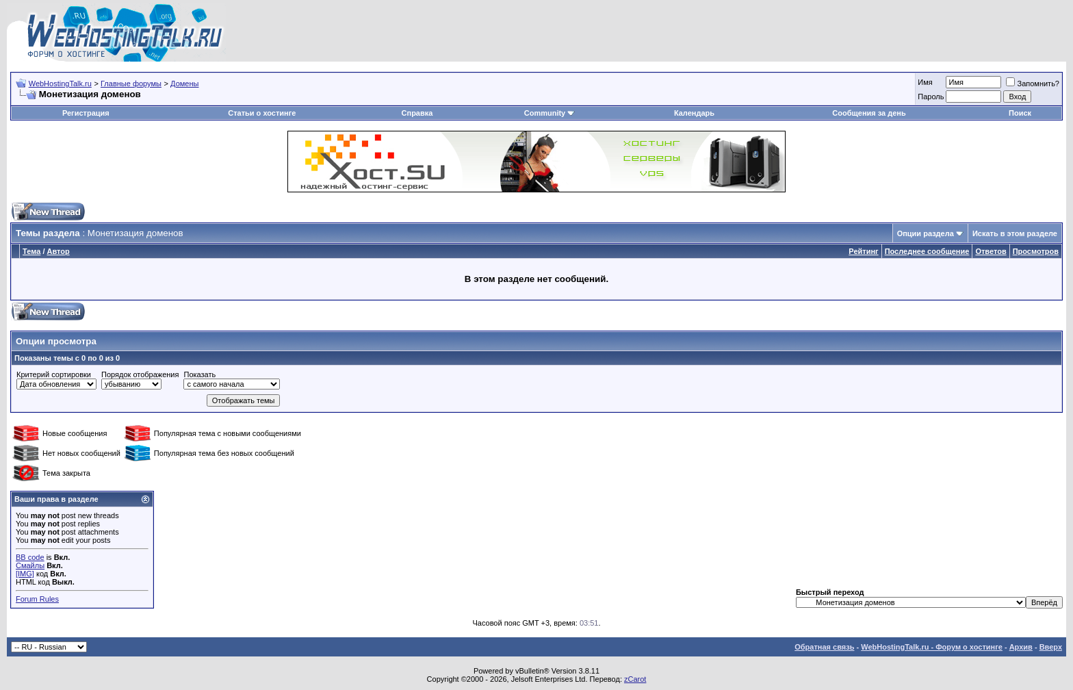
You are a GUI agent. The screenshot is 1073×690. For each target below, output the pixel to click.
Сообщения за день (868, 113)
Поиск (1020, 113)
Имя (925, 82)
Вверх (1050, 647)
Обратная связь (824, 647)
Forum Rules (37, 599)
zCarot (635, 679)
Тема (31, 251)
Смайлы (30, 565)
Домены (184, 83)
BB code (30, 557)
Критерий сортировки (53, 374)
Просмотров (1036, 251)
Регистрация (85, 113)
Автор (58, 251)
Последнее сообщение (927, 251)
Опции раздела (925, 233)
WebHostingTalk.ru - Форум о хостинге (932, 647)
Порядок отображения (140, 374)
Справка (417, 113)
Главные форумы (131, 83)
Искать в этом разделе (1014, 233)
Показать (199, 374)
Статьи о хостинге (262, 113)
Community (550, 113)
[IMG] (25, 574)
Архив (1021, 647)
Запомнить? (1032, 83)
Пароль (931, 96)
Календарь (694, 113)
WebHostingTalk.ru (60, 83)
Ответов (990, 251)
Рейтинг (863, 251)
